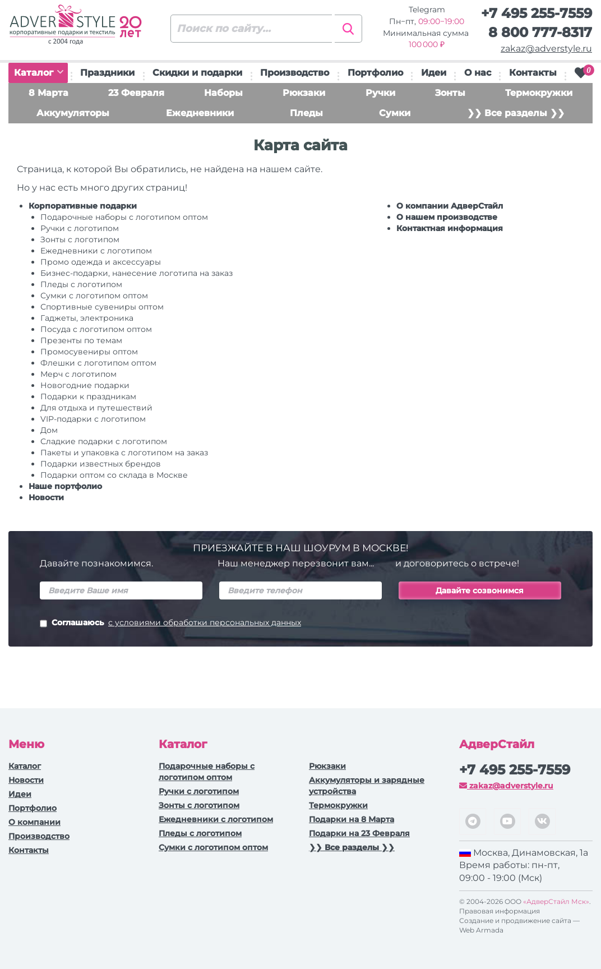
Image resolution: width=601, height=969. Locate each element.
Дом (49, 430)
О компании (34, 822)
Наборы (223, 92)
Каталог (38, 72)
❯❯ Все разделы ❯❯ (516, 113)
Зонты (450, 92)
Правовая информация (499, 911)
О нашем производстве (446, 217)
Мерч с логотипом (78, 374)
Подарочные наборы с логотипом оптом (124, 217)
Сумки (394, 113)
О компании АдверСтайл (449, 206)
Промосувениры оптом (89, 352)
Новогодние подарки (85, 385)
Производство (294, 72)
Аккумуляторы (72, 113)
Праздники (107, 72)
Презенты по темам (81, 340)
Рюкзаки (304, 92)
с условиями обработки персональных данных (204, 622)
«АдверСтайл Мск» (556, 901)
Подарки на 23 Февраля (359, 833)
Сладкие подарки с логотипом (103, 441)
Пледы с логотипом (81, 284)
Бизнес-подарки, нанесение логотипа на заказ (136, 273)
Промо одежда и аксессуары (100, 262)
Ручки (380, 92)
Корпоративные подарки (83, 206)
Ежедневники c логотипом (96, 251)
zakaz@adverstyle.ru (546, 48)
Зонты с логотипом (79, 239)
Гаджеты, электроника (86, 318)
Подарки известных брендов (100, 464)
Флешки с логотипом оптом (98, 363)
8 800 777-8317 (540, 32)
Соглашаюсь (170, 624)
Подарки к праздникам (88, 396)
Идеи (433, 72)
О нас (477, 72)
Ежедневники (200, 113)
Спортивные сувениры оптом (102, 307)
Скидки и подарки (197, 72)
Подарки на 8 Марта (351, 819)
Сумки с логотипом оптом (94, 295)
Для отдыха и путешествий (96, 408)
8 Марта (48, 92)
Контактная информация (449, 228)
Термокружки (538, 92)
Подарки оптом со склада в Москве (114, 475)
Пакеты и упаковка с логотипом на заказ (124, 452)
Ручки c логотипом (79, 228)
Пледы (306, 113)
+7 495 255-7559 (536, 13)
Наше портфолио (65, 486)
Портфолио (375, 72)
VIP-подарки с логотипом (93, 419)
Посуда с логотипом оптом (96, 329)
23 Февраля (136, 92)
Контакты (533, 72)
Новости (46, 497)
